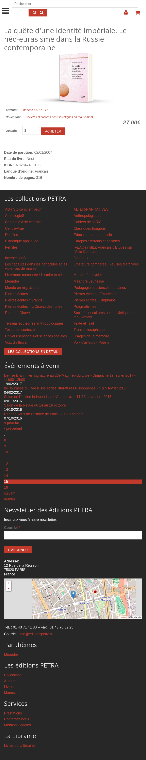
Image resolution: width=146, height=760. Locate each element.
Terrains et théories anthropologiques (34, 323)
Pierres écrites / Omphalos (95, 300)
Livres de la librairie (19, 746)
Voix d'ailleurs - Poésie (91, 342)
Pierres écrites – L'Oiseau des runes (33, 306)
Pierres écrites (16, 294)
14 (6, 476)
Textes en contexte (20, 330)
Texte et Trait (84, 323)
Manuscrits (12, 693)
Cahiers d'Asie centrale (23, 222)
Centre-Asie (14, 228)
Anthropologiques (87, 216)
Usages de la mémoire (91, 336)
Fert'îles (11, 247)
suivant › (11, 493)
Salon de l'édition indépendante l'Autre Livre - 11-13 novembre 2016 (57, 397)
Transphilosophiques (90, 330)
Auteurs (10, 681)
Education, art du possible (94, 235)
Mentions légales (17, 725)
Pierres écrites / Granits (23, 300)
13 (6, 470)
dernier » (11, 499)
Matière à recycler (88, 275)
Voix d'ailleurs (16, 342)
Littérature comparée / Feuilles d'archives (106, 264)
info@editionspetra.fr (35, 634)
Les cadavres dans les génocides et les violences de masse (36, 266)
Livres (9, 687)
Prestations (13, 713)
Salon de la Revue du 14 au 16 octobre (35, 405)
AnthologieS (14, 216)
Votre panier (136, 14)
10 (6, 452)
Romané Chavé (17, 313)
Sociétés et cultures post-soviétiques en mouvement (59, 117)
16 (6, 487)
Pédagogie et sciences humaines (100, 288)
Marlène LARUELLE (35, 110)
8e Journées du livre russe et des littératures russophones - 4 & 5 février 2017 (65, 388)
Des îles (11, 235)
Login (124, 14)
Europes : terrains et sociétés (97, 241)
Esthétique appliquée (21, 241)
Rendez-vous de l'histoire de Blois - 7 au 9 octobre (44, 414)
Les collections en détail (33, 351)
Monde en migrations (21, 288)
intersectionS (15, 258)
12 (6, 464)
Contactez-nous (16, 719)
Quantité (11, 130)
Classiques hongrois (90, 228)
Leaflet (122, 617)
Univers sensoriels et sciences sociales (36, 336)
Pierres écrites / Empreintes (95, 294)
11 (6, 458)
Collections (12, 675)
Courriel (12, 528)
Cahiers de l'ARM (87, 222)
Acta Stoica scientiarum (23, 209)
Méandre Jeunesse (89, 281)
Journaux (81, 258)
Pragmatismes (85, 306)
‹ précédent (13, 428)
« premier (11, 423)
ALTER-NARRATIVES (91, 209)
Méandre (12, 281)
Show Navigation (5, 6)
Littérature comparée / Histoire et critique (37, 275)
